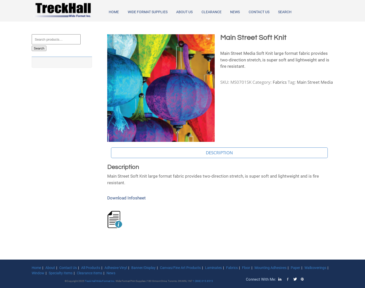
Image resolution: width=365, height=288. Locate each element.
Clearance (212, 12)
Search (284, 12)
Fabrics (280, 82)
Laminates (213, 268)
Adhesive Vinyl (115, 268)
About (50, 268)
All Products (90, 268)
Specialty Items (60, 273)
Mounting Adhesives (270, 268)
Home (114, 12)
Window (38, 273)
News (235, 12)
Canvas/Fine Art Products (180, 268)
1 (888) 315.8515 (203, 281)
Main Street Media (315, 82)
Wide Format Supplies (148, 12)
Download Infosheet (126, 197)
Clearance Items (89, 273)
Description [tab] (219, 153)
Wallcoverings (315, 268)
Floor (246, 268)
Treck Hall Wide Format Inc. (100, 281)
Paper (295, 268)
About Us (184, 12)
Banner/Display (143, 268)
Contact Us (259, 12)
